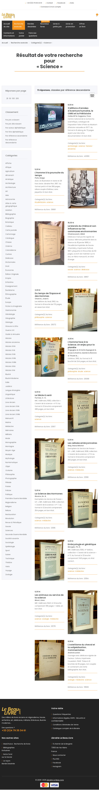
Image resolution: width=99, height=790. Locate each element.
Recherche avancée (20, 43)
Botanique (9, 222)
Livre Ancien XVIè (12, 406)
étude (80, 372)
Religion (8, 506)
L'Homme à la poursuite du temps (49, 174)
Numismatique (11, 462)
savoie (71, 270)
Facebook (61, 3)
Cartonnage (10, 234)
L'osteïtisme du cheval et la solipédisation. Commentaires (81, 647)
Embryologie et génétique (82, 544)
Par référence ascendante (16, 136)
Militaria (8, 434)
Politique (8, 494)
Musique (8, 454)
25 (6, 98)
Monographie (10, 442)
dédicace (85, 270)
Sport (7, 550)
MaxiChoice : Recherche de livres (16, 744)
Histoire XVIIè (10, 358)
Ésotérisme (9, 290)
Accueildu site (7, 25)
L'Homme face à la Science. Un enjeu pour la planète (81, 345)
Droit (7, 266)
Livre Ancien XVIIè (12, 410)
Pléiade (8, 482)
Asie (7, 195)
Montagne (9, 446)
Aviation (8, 210)
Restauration (10, 514)
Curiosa (8, 254)
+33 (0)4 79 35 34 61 (34, 3)
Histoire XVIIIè (10, 362)
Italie (7, 382)
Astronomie (10, 199)
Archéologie (10, 183)
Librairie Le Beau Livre (55, 780)
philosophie (73, 372)
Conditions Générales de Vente (65, 725)
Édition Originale (12, 274)
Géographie (10, 318)
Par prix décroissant (13, 124)
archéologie (73, 146)
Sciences (9, 530)
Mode (7, 438)
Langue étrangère (12, 390)
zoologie (46, 619)
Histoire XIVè (10, 346)
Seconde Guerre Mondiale (16, 534)
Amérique (9, 179)
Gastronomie (10, 310)
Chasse (8, 242)
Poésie (8, 486)
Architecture (10, 187)
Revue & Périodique (13, 522)
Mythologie (9, 458)
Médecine (9, 426)
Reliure (8, 510)
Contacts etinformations (9, 34)
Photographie (10, 478)
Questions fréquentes (61, 714)
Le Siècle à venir (43, 395)
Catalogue (9, 238)
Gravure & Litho (11, 326)
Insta (72, 3)
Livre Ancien (10, 402)
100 (13, 98)
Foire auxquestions (33, 34)
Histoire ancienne (12, 342)
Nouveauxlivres (45, 24)
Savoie (8, 526)
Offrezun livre (82, 25)
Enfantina (9, 282)
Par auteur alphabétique (15, 128)
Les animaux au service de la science (49, 596)
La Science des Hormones (48, 493)
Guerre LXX (9, 330)
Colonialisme (10, 250)
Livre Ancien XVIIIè (12, 414)
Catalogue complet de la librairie (66, 729)
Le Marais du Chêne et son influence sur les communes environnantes (82, 229)
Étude (7, 298)
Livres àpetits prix (57, 25)
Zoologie (8, 574)
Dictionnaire (10, 262)
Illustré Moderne (12, 378)
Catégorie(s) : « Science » (41, 43)
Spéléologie (10, 546)
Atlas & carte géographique (11, 204)
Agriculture (9, 171)
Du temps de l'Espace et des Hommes (48, 295)
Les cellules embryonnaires (82, 443)
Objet (7, 466)
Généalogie (10, 314)
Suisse (7, 554)
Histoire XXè (10, 370)
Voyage (8, 570)
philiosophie (40, 317)
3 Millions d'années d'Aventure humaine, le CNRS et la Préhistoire (80, 111)
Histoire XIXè (10, 366)
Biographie (9, 218)
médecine (79, 470)
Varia (7, 566)
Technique (9, 558)
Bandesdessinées (31, 25)
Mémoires (9, 430)
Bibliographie (10, 214)
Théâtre (8, 562)
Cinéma (8, 246)
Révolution (9, 518)
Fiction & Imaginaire (13, 306)
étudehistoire (40, 202)
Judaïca (8, 386)
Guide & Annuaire (12, 334)
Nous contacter (58, 755)
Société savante (12, 538)
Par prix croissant (12, 120)
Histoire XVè (10, 350)
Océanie (8, 470)
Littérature (9, 398)
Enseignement (11, 286)
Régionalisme (10, 502)
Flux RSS (55, 759)
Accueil (5, 43)
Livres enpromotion (70, 25)
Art (6, 191)
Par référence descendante (11, 141)
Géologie (9, 322)
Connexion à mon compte (51, 7)
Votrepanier (21, 34)
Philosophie (10, 474)
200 (17, 98)
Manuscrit (9, 418)
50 (9, 98)
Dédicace (9, 258)
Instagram (56, 767)
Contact (50, 3)
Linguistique (10, 394)
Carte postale (11, 230)
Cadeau (8, 226)
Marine (8, 422)
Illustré (8, 374)
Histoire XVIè (10, 354)
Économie (9, 270)
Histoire (8, 338)
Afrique (8, 167)
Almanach (9, 175)
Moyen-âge (10, 450)
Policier (8, 490)
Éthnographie (10, 294)
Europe (8, 302)
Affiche (8, 163)
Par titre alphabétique (14, 132)
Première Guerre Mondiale (16, 498)
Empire (8, 278)
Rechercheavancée (18, 25)
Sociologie (9, 542)
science (81, 146)
